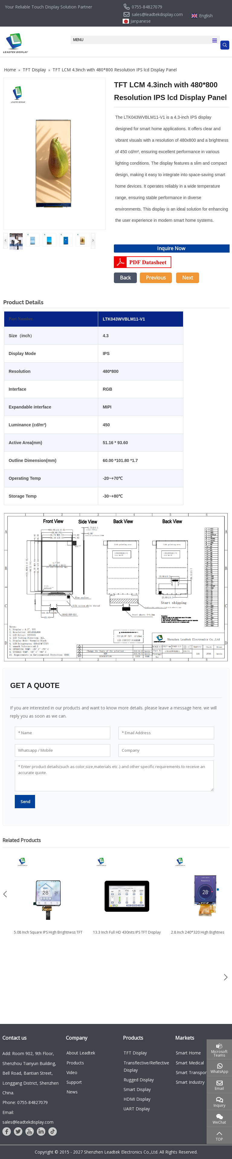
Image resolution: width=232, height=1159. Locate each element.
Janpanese (140, 21)
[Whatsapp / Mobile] (63, 750)
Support (74, 1082)
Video (71, 1072)
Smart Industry (190, 1082)
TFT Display (135, 1053)
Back (125, 277)
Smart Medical (190, 1063)
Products (75, 1063)
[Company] (166, 750)
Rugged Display (139, 1080)
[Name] (63, 733)
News (72, 1092)
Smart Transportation (197, 1072)
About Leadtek (80, 1053)
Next (187, 277)
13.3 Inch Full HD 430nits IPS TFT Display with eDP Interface (130, 935)
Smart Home (188, 1053)
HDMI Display (137, 1099)
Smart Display (137, 1089)
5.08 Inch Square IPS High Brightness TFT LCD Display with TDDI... (51, 935)
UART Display (137, 1109)
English (206, 16)
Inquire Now (171, 248)
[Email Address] (166, 733)
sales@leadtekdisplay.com (157, 14)
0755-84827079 (147, 7)
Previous (156, 277)
